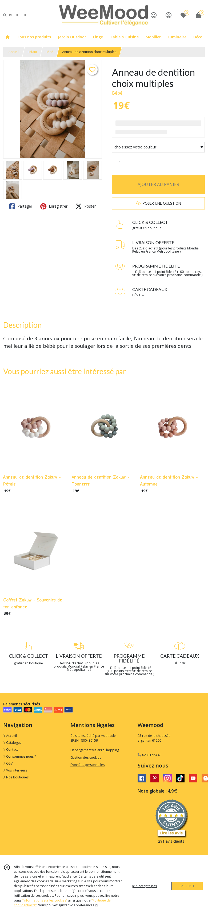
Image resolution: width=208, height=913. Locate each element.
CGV (8, 763)
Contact (10, 749)
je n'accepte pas (144, 886)
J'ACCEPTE (187, 886)
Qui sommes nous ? (19, 756)
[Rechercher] (4, 15)
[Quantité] (122, 162)
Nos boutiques (16, 777)
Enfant (32, 52)
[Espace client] (168, 15)
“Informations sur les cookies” (44, 900)
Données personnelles (87, 764)
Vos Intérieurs (15, 770)
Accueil (14, 52)
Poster (85, 206)
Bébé (50, 52)
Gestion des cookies (85, 757)
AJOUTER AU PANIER (158, 184)
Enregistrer (53, 206)
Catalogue (12, 742)
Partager (20, 206)
